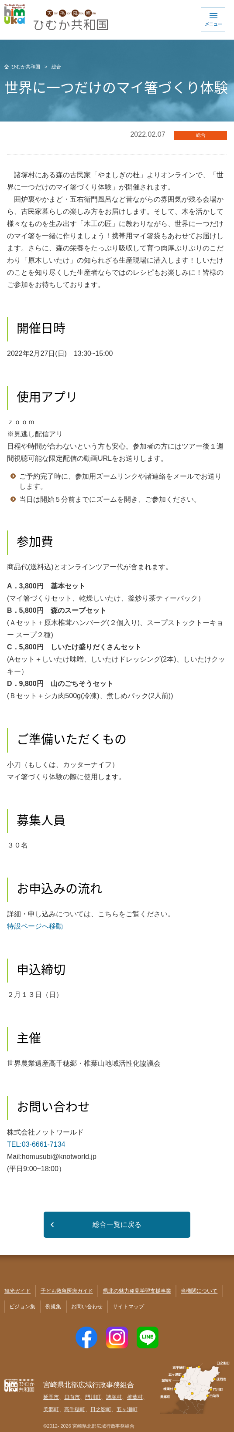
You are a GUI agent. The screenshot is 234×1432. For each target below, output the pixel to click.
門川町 (93, 1397)
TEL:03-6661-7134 (36, 1144)
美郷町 (51, 1409)
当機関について (199, 1291)
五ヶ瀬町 (127, 1409)
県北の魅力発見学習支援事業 (137, 1291)
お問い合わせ (87, 1307)
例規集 (53, 1307)
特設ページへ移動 (35, 926)
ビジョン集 (22, 1307)
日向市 (72, 1397)
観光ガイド (17, 1291)
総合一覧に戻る (117, 1224)
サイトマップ (128, 1307)
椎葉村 (135, 1397)
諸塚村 (114, 1397)
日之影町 (100, 1409)
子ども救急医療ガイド (67, 1291)
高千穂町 (74, 1409)
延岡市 (51, 1397)
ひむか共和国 (25, 66)
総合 (56, 66)
